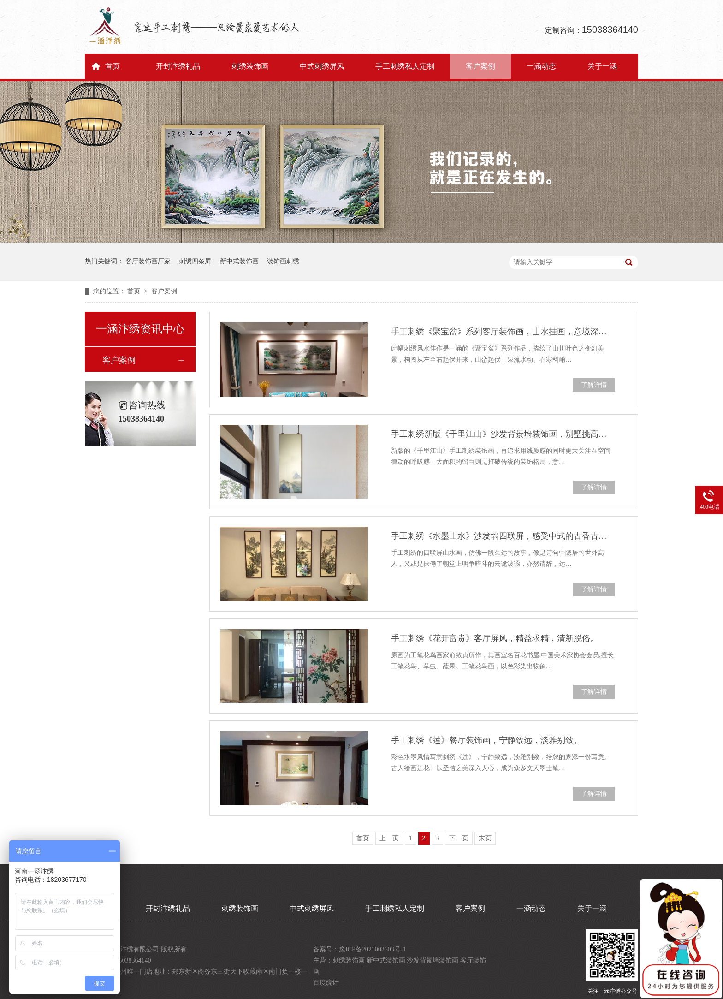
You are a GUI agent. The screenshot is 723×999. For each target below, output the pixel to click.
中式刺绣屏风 (322, 66)
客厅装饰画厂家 (148, 261)
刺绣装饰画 (249, 66)
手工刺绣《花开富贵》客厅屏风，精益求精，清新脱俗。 (495, 638)
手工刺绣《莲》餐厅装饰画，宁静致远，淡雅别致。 (486, 740)
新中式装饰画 (239, 261)
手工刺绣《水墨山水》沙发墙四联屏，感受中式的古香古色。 (503, 536)
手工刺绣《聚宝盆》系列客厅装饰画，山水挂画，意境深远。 (503, 331)
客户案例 (480, 66)
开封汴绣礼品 (178, 66)
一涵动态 (541, 66)
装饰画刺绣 (283, 261)
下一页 (458, 838)
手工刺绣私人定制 (404, 66)
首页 (112, 66)
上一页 (389, 838)
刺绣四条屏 (195, 261)
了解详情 (594, 384)
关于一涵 (602, 66)
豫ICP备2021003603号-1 (372, 949)
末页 (485, 838)
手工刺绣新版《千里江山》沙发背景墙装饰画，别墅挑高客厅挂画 (503, 434)
